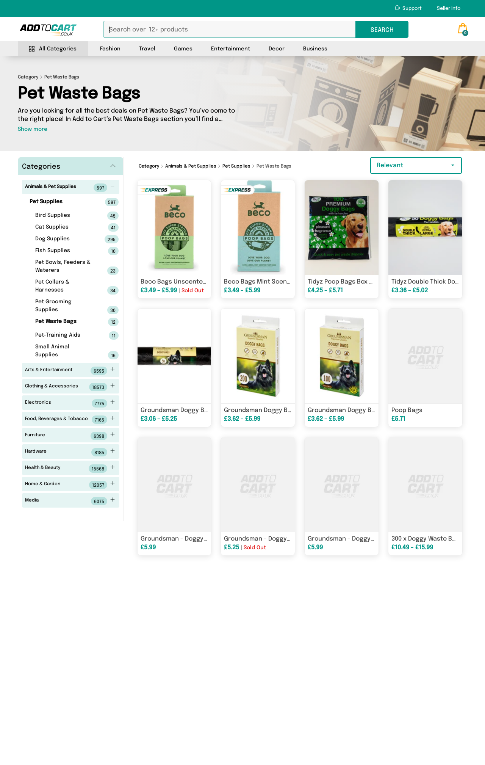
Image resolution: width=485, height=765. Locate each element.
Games (183, 49)
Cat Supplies (65, 227)
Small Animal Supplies (65, 351)
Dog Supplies (65, 239)
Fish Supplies (65, 251)
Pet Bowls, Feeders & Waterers (65, 267)
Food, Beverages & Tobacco (70, 419)
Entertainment (230, 49)
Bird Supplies (65, 216)
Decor (277, 49)
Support (408, 8)
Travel (147, 49)
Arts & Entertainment (70, 371)
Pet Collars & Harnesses (65, 287)
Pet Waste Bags (65, 322)
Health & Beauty (70, 468)
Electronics (70, 403)
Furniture (70, 436)
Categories (41, 166)
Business (315, 49)
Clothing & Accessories (70, 387)
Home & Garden (70, 485)
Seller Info (448, 8)
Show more (32, 129)
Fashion (110, 49)
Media (70, 501)
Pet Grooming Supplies (65, 306)
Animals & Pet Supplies (70, 187)
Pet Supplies (62, 202)
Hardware (70, 452)
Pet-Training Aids (65, 335)
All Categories (53, 49)
